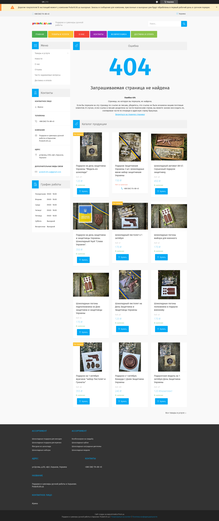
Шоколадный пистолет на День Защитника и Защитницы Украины (128, 306)
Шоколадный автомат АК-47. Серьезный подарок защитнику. (168, 169)
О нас (82, 34)
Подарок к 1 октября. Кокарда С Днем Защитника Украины (129, 379)
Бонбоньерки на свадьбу (82, 439)
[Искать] (184, 24)
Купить (85, 191)
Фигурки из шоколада (41, 446)
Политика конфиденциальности (144, 517)
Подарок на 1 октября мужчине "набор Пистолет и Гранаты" (91, 379)
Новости (38, 59)
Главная (39, 34)
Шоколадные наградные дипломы (86, 446)
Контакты (98, 34)
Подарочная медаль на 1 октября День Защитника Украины (167, 379)
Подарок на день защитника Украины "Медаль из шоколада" (91, 169)
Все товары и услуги (175, 413)
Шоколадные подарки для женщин (47, 439)
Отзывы (38, 69)
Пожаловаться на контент (121, 517)
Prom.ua (121, 514)
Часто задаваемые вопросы (47, 75)
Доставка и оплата (144, 34)
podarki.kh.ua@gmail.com (50, 172)
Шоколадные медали (81, 450)
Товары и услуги (60, 34)
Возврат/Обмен (119, 34)
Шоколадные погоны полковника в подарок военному (166, 306)
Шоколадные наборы (41, 450)
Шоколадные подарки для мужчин (46, 443)
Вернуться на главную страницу (130, 114)
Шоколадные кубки (80, 443)
